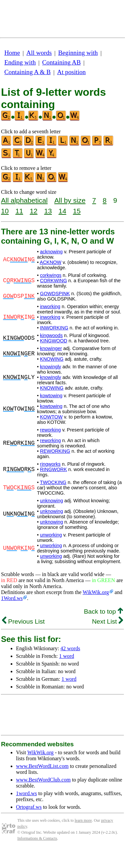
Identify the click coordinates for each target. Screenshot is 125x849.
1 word (66, 656)
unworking (51, 535)
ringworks (50, 464)
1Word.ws (12, 598)
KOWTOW (51, 417)
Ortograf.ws (29, 807)
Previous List (23, 621)
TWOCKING (53, 482)
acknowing (51, 251)
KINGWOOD (53, 340)
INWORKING (54, 327)
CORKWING (53, 280)
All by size (70, 200)
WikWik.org (96, 592)
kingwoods (51, 335)
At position (71, 71)
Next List (107, 621)
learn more (83, 820)
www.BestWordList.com (42, 766)
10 (5, 211)
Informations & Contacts (37, 838)
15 (77, 211)
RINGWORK (53, 469)
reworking (50, 429)
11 (19, 211)
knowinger (51, 348)
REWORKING (55, 451)
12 (33, 211)
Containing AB (61, 62)
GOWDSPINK (55, 293)
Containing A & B (27, 71)
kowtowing (51, 395)
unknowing (51, 500)
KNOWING (51, 359)
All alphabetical (24, 200)
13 (48, 211)
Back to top (103, 611)
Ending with (20, 62)
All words (39, 52)
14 (62, 211)
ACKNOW (50, 262)
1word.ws (26, 793)
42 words (70, 648)
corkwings (50, 275)
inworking (50, 306)
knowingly (50, 366)
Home (12, 52)
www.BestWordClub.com (43, 780)
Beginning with (78, 52)
